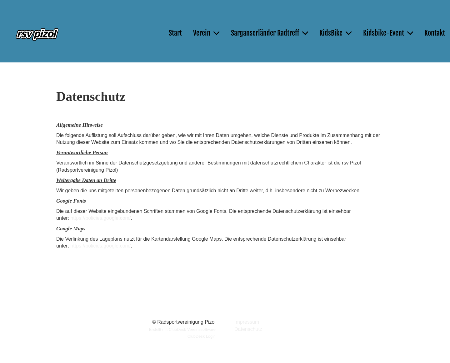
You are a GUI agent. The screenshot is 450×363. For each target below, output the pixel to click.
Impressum (246, 322)
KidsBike (335, 33)
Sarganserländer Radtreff (269, 33)
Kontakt (434, 33)
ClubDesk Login (202, 336)
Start (175, 33)
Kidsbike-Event (388, 33)
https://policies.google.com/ (100, 218)
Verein (206, 33)
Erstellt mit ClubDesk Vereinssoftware (182, 329)
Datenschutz (248, 329)
